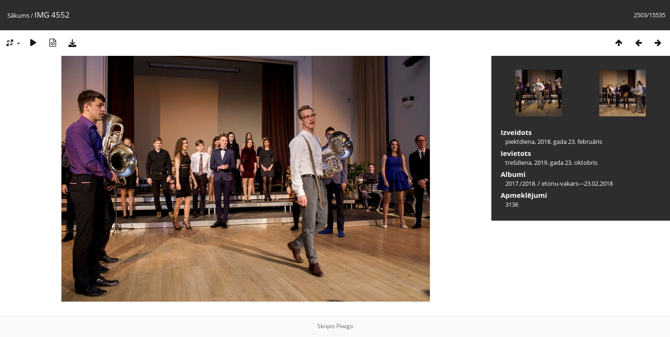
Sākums (18, 15)
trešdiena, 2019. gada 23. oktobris (551, 162)
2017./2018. (520, 183)
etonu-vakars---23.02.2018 (577, 183)
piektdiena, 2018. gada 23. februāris (553, 141)
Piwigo (344, 326)
